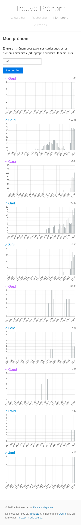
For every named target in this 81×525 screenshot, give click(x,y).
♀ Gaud (11, 370)
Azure (62, 513)
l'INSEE (34, 513)
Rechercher (13, 70)
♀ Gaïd (10, 78)
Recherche (39, 17)
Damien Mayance (43, 507)
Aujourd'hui (18, 17)
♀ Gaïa (10, 162)
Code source (35, 517)
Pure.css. (22, 517)
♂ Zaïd (10, 245)
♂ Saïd (10, 120)
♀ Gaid (10, 286)
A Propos (40, 25)
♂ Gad (10, 203)
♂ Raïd (10, 411)
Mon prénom (62, 17)
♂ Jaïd (10, 453)
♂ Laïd (10, 328)
